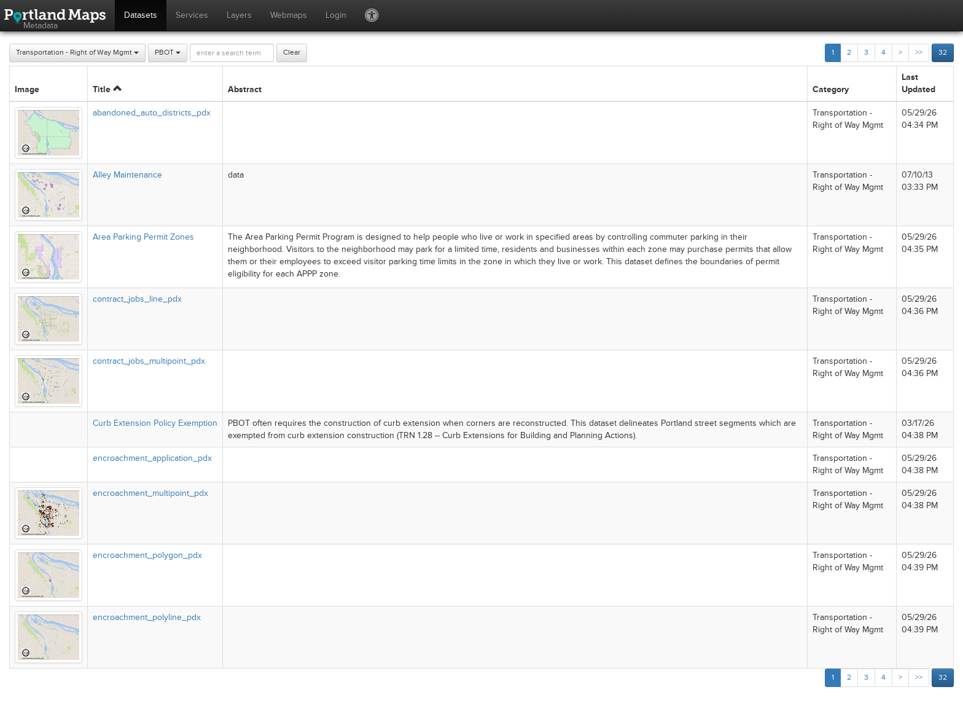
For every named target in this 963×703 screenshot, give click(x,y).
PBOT (168, 52)
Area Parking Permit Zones (143, 237)
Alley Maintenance (127, 175)
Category (831, 89)
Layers (239, 15)
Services (192, 15)
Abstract (245, 89)
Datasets (140, 15)
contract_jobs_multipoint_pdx (149, 361)
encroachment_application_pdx (152, 458)
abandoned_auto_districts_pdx (152, 113)
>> (918, 52)
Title (107, 89)
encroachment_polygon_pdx (147, 555)
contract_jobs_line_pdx (137, 299)
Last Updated (918, 83)
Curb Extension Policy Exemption (155, 423)
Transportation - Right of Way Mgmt (77, 52)
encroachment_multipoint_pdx (150, 493)
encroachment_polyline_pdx (147, 617)
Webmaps (288, 15)
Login (336, 15)
